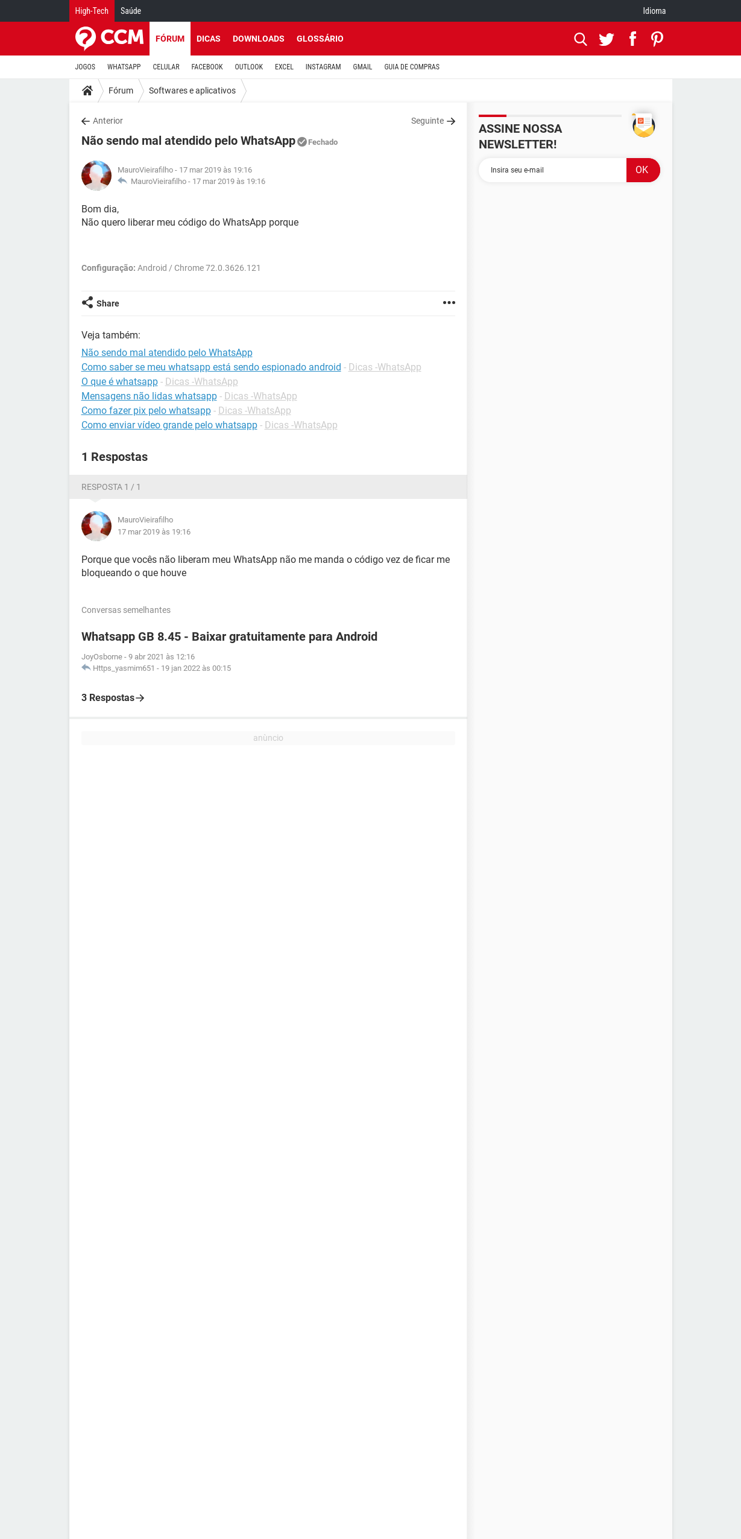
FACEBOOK (207, 67)
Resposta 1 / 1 (111, 487)
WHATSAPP (123, 67)
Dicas (209, 38)
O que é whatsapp (119, 381)
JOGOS (85, 67)
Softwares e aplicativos (192, 90)
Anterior (108, 120)
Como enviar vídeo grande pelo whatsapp (169, 425)
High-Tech (92, 11)
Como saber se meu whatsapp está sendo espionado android (211, 367)
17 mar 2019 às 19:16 (228, 181)
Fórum (170, 38)
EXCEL (284, 67)
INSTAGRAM (323, 67)
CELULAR (166, 67)
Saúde (131, 11)
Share (107, 303)
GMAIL (363, 67)
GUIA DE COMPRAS (412, 67)
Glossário (320, 38)
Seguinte (427, 120)
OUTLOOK (249, 67)
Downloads (259, 38)
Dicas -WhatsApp (384, 367)
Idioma (654, 11)
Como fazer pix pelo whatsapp (146, 410)
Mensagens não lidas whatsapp (149, 396)
